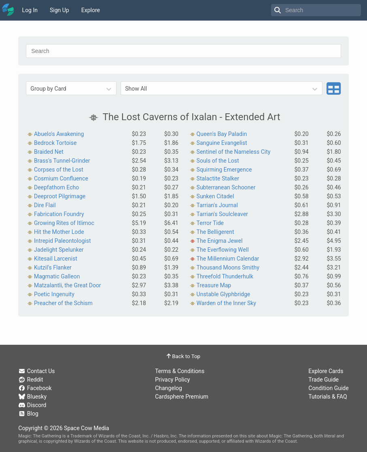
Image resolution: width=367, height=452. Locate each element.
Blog (28, 413)
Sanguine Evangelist (222, 143)
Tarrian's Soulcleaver (222, 214)
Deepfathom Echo (56, 187)
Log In (30, 10)
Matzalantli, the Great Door (67, 285)
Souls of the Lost (218, 160)
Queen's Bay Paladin (222, 134)
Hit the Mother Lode (59, 232)
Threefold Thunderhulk (225, 276)
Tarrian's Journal (217, 205)
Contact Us (36, 371)
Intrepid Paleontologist (62, 241)
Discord (32, 405)
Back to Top (183, 356)
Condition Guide (328, 388)
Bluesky (32, 396)
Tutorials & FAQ (327, 396)
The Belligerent (215, 232)
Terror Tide (210, 223)
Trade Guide (323, 379)
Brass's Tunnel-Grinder (62, 160)
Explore (90, 10)
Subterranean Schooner (226, 187)
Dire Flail (45, 205)
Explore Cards (325, 371)
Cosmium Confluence (61, 178)
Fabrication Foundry (59, 214)
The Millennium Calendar (228, 258)
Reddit (30, 379)
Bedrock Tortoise (55, 143)
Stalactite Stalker (218, 178)
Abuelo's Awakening (59, 134)
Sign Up (59, 10)
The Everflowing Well (223, 249)
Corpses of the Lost (58, 169)
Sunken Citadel (215, 196)
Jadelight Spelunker (59, 249)
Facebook (34, 388)
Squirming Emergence (224, 169)
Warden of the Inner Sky (226, 303)
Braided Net (49, 152)
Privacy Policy (172, 379)
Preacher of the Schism (63, 303)
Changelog (168, 388)
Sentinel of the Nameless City (234, 152)
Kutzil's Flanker (53, 267)
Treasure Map (214, 285)
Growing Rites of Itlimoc (64, 223)
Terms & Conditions (179, 371)
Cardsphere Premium (181, 396)
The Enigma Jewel (220, 241)
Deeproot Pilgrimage (59, 196)
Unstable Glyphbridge (223, 294)
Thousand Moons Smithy (228, 267)
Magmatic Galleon (57, 276)
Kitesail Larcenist (55, 258)
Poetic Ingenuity (54, 294)
